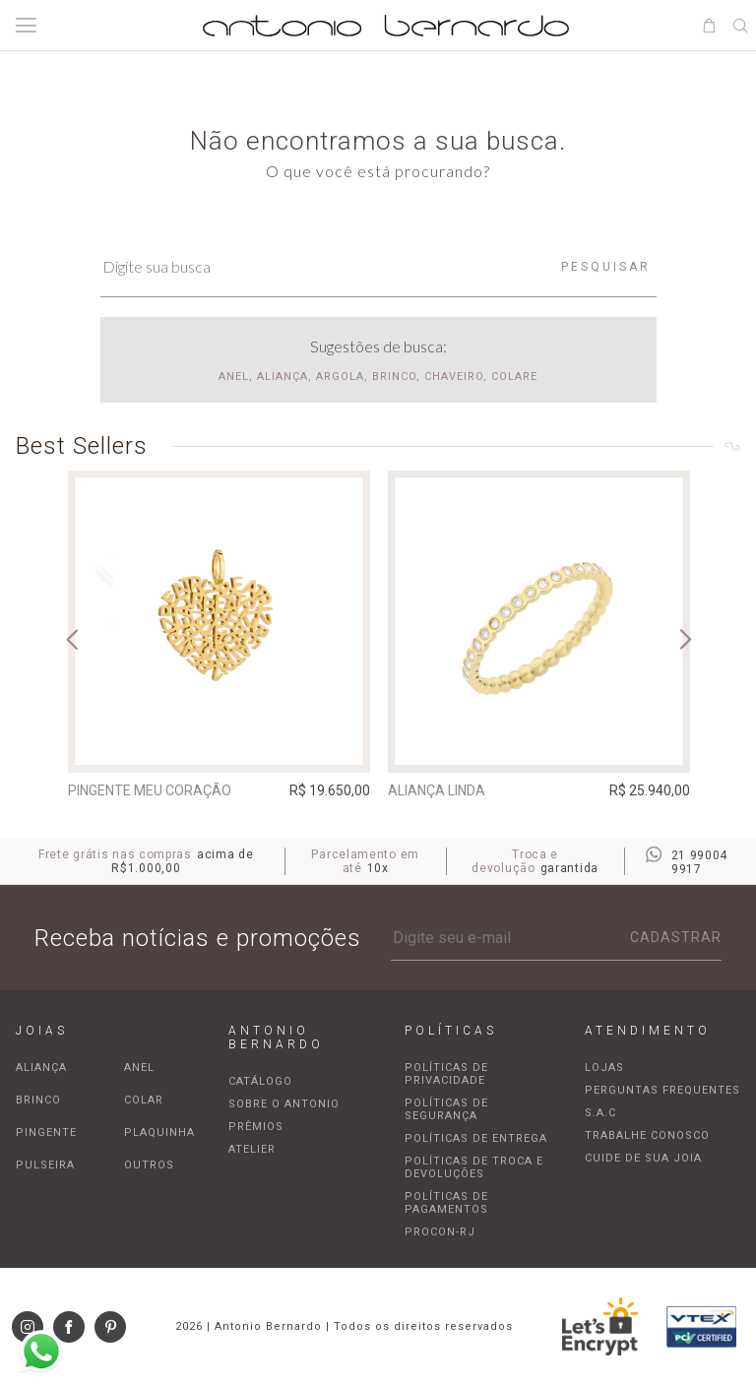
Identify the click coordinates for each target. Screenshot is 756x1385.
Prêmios (256, 1126)
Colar (143, 1100)
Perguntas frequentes (662, 1090)
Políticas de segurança (446, 1109)
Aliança (41, 1067)
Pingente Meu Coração (149, 790)
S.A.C (600, 1112)
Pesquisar (606, 267)
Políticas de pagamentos (446, 1203)
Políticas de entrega (476, 1138)
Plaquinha (159, 1132)
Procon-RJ (440, 1232)
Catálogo (260, 1081)
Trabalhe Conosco (647, 1135)
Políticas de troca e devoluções (474, 1167)
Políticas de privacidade (446, 1074)
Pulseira (45, 1165)
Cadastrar (676, 937)
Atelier (252, 1149)
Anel (139, 1067)
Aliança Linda (436, 790)
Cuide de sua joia (643, 1158)
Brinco (38, 1100)
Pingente (46, 1132)
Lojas (604, 1067)
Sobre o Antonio (284, 1104)
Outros (149, 1165)
